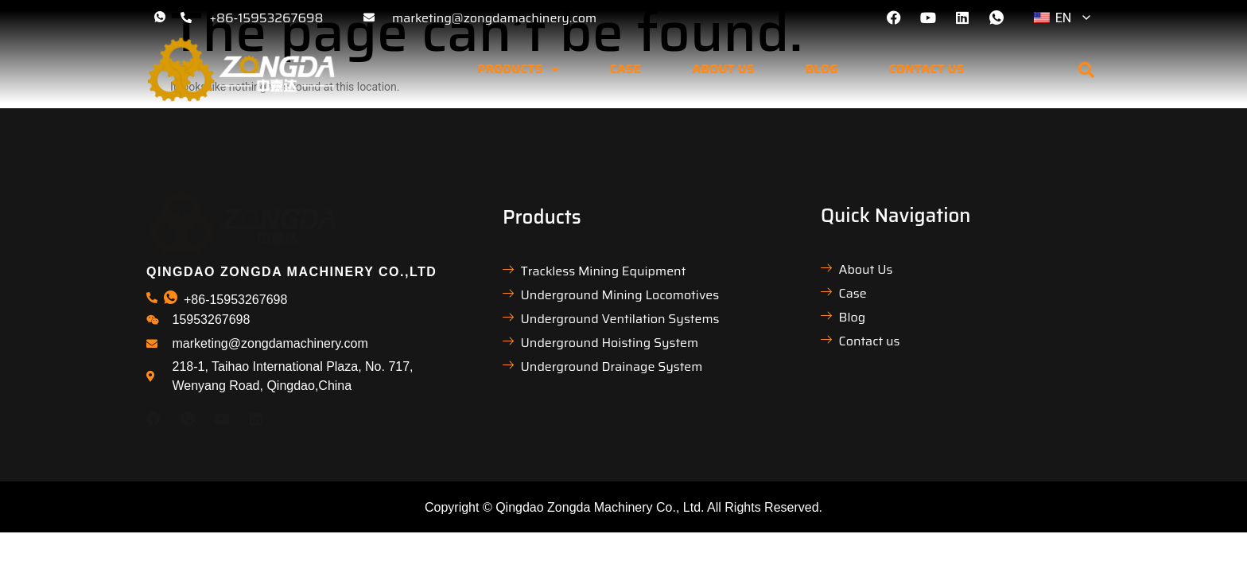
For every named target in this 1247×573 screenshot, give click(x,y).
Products (518, 69)
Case (626, 69)
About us (723, 69)
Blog (821, 69)
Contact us (927, 69)
